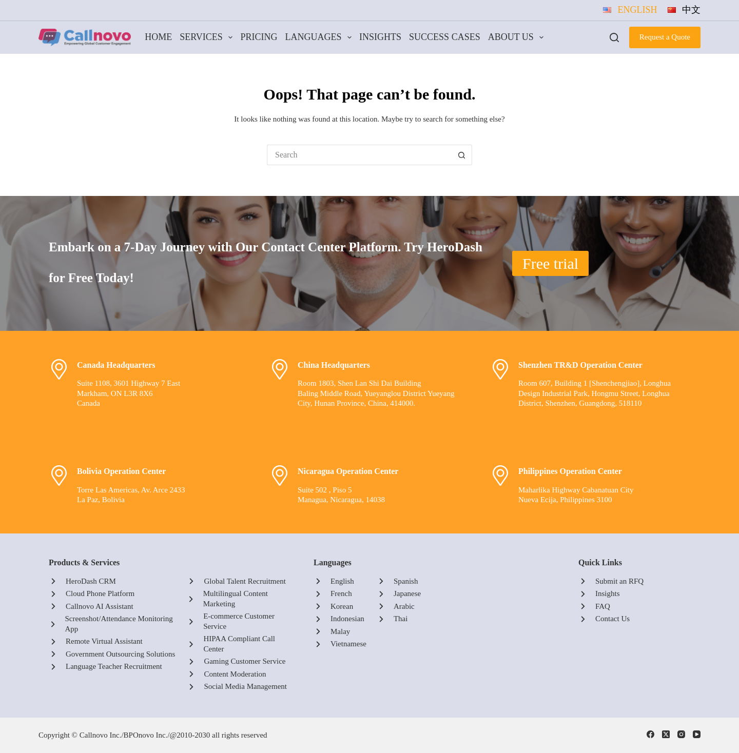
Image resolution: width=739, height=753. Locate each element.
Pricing (258, 37)
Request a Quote (664, 37)
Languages (320, 37)
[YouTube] (697, 734)
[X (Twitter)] (666, 734)
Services (208, 37)
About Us (518, 37)
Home (158, 37)
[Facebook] (650, 734)
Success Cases (444, 37)
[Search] (614, 37)
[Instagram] (681, 734)
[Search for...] (359, 155)
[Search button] (462, 155)
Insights (380, 37)
